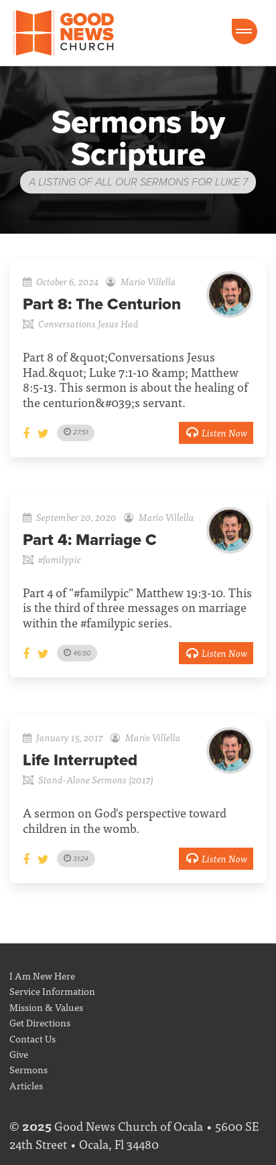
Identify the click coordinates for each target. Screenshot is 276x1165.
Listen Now (216, 432)
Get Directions (39, 1022)
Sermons (28, 1069)
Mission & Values (46, 1006)
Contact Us (32, 1038)
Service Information (52, 990)
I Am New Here (42, 975)
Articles (26, 1085)
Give (18, 1053)
